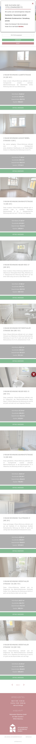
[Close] (32, 4)
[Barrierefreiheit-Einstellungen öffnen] (33, 374)
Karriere (21, 26)
